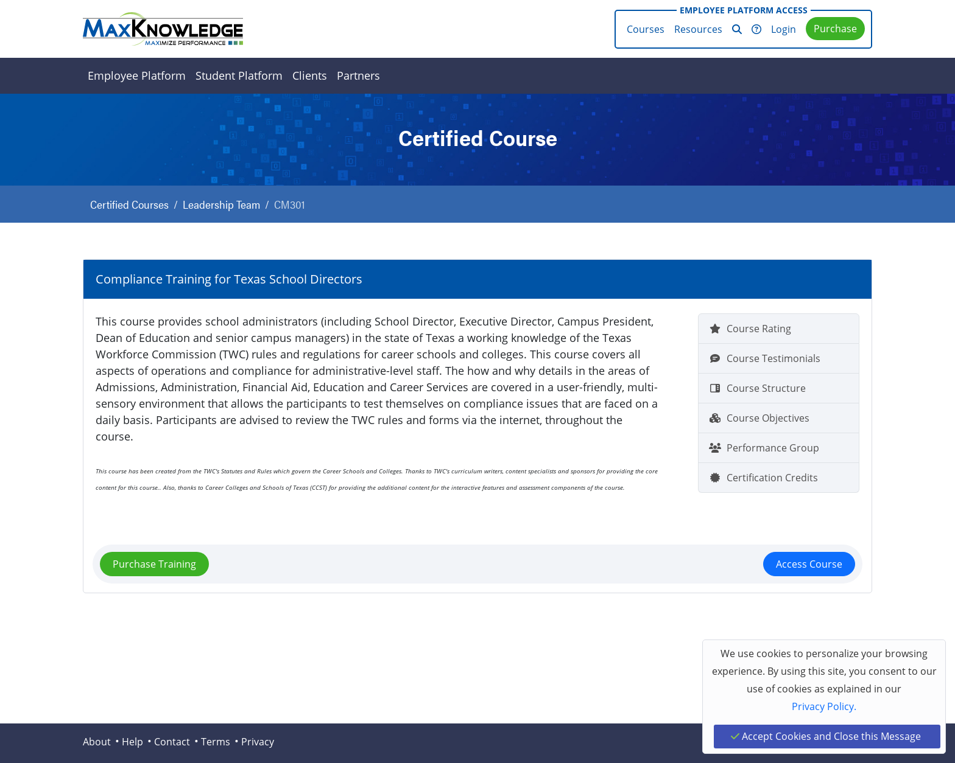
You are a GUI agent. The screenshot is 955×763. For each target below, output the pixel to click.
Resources (698, 29)
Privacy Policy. (824, 706)
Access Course (809, 564)
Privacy (257, 741)
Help (132, 741)
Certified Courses (129, 204)
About (97, 741)
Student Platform (239, 75)
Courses (645, 29)
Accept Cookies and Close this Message (826, 736)
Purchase (835, 28)
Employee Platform (137, 75)
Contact (172, 741)
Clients (309, 75)
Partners (358, 75)
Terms (215, 741)
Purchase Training (154, 564)
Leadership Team (221, 204)
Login (783, 29)
